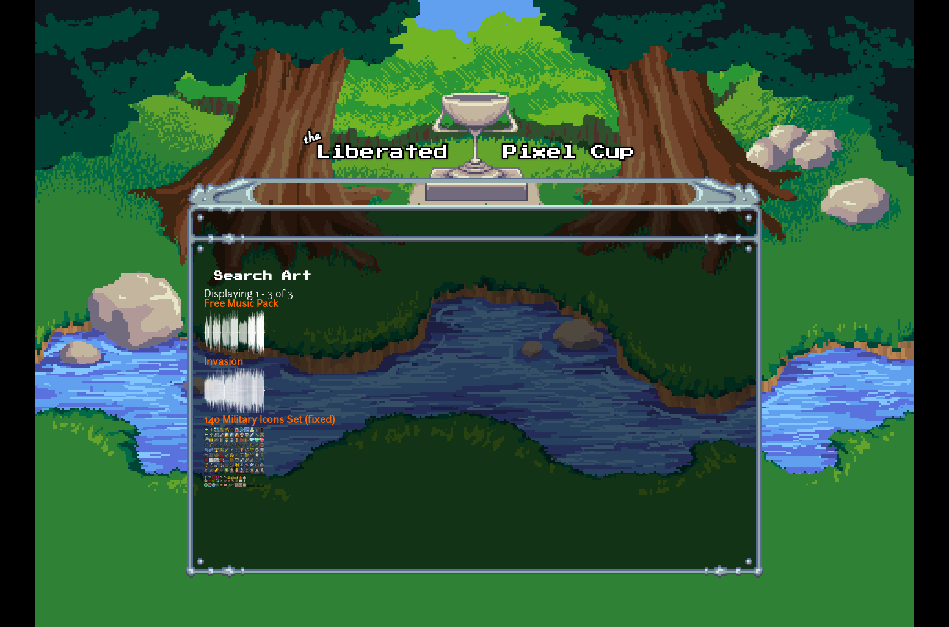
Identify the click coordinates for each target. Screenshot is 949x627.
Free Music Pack (241, 305)
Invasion (223, 363)
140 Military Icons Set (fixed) (269, 421)
